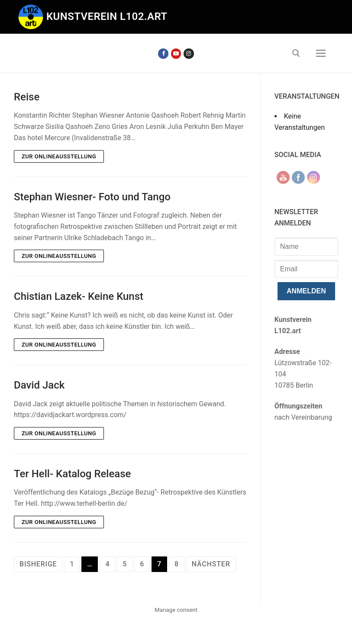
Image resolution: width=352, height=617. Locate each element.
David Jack (39, 385)
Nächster (211, 564)
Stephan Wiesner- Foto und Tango (92, 197)
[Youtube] (176, 53)
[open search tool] (296, 53)
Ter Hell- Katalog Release (72, 474)
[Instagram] (189, 53)
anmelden (306, 291)
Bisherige (38, 564)
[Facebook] (163, 53)
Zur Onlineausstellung (59, 156)
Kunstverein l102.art (107, 16)
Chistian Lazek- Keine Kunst (78, 296)
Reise (26, 97)
